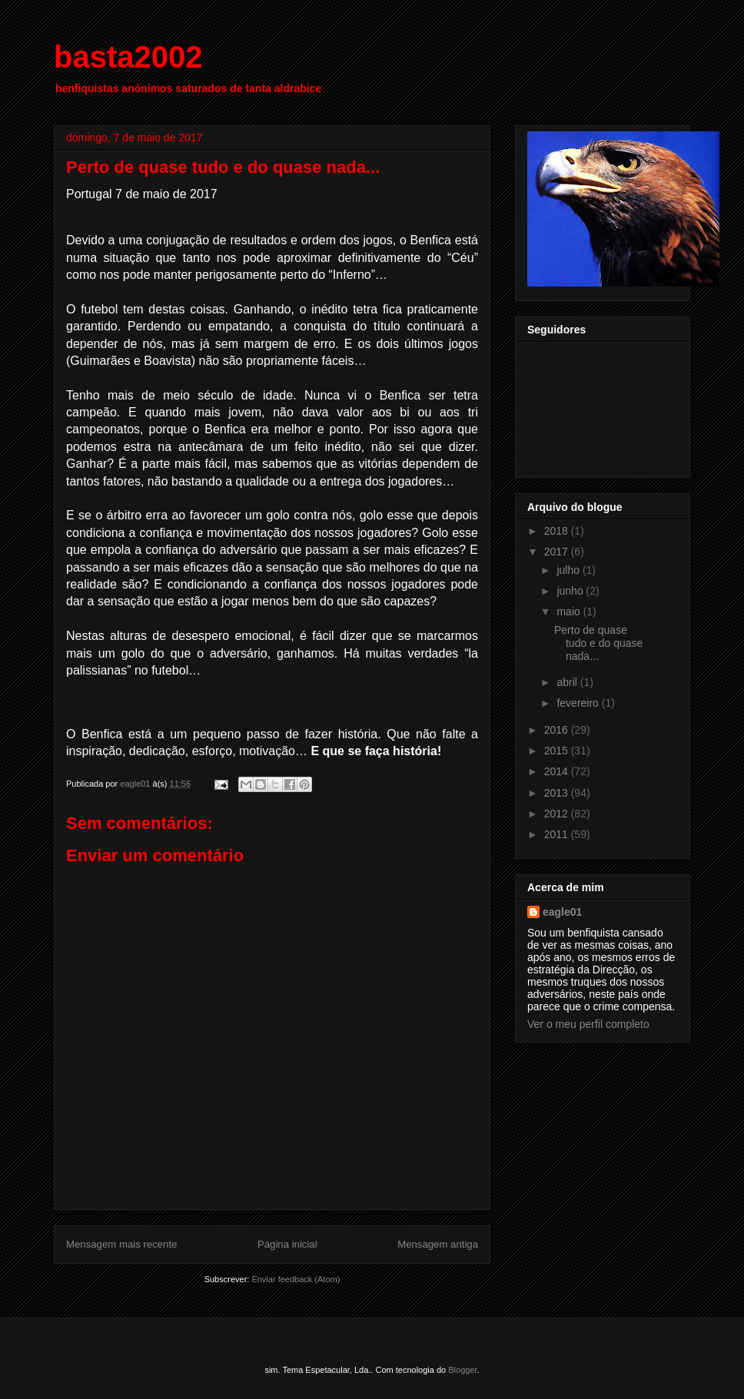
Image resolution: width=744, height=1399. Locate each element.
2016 (557, 730)
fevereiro (578, 703)
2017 (557, 551)
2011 (557, 834)
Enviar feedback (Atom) (295, 1279)
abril (568, 682)
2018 (557, 531)
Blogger (462, 1369)
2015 (557, 750)
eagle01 (562, 912)
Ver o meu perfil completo (588, 1024)
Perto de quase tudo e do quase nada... (598, 643)
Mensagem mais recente (121, 1244)
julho (569, 570)
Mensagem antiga (437, 1244)
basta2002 (128, 57)
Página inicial (287, 1244)
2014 (557, 771)
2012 (557, 813)
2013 (557, 793)
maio (569, 611)
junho (571, 591)
